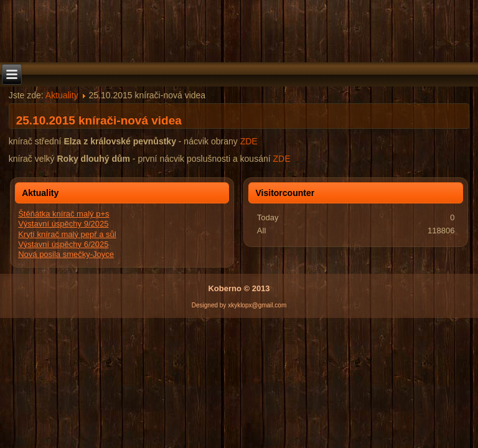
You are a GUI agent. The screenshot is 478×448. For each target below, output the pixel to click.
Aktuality (61, 95)
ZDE (249, 141)
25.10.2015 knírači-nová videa (99, 120)
